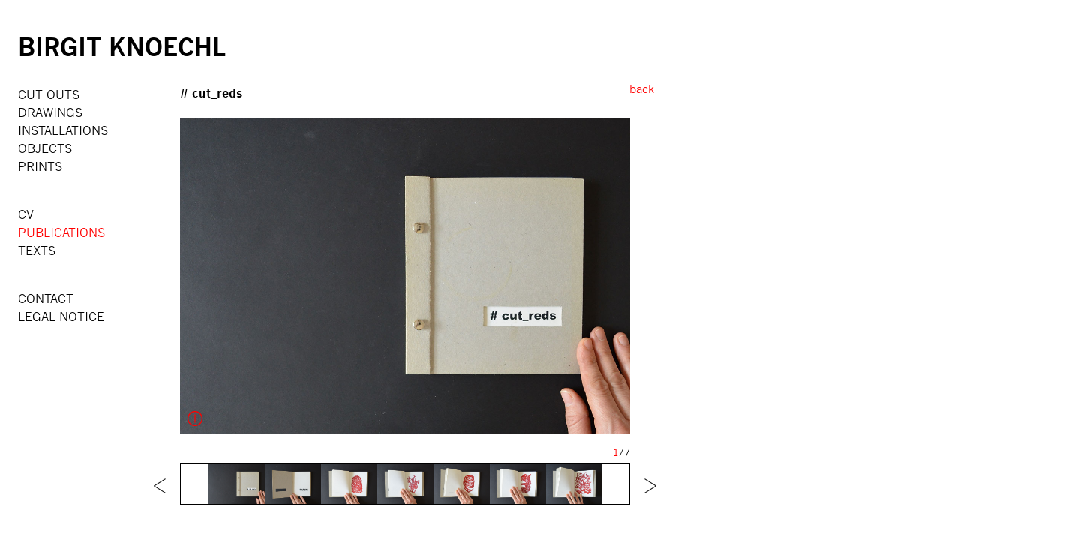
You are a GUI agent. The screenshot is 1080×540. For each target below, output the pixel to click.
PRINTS (40, 166)
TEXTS (37, 250)
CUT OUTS (49, 94)
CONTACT (46, 298)
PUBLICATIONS (61, 232)
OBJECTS (45, 148)
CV (26, 214)
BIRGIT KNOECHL (122, 47)
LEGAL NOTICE (61, 316)
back (641, 88)
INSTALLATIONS (63, 130)
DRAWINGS (50, 112)
